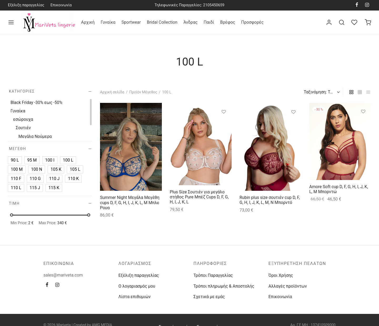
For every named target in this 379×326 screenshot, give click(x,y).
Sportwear (131, 22)
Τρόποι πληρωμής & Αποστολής (223, 286)
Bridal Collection (162, 22)
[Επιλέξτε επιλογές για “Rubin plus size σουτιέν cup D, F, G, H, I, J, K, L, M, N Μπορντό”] (293, 124)
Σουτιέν (23, 127)
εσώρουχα (23, 119)
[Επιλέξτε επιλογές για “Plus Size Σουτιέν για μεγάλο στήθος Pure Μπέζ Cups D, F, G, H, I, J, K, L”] (223, 123)
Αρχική (88, 22)
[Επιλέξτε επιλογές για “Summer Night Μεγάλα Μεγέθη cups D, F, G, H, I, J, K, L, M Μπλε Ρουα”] (154, 124)
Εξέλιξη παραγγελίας (26, 5)
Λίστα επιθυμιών (134, 296)
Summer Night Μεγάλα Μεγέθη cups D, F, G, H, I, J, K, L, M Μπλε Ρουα (129, 202)
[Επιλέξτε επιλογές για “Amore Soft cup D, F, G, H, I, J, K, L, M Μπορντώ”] (363, 123)
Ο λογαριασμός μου (136, 286)
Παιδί (209, 22)
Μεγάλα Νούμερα (35, 136)
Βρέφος (227, 22)
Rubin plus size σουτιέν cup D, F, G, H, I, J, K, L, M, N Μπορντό (270, 200)
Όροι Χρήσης (280, 275)
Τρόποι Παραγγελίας (213, 275)
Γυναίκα (108, 22)
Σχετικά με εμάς (209, 296)
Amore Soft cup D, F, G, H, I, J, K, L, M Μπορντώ (338, 189)
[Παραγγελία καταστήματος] (321, 92)
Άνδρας (190, 22)
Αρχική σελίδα (112, 92)
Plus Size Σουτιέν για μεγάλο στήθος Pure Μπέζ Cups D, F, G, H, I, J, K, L (199, 196)
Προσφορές (252, 22)
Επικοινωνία (61, 5)
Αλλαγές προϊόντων (287, 286)
